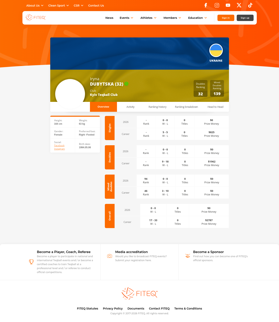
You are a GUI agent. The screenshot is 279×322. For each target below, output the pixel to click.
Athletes (148, 18)
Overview (103, 106)
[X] (239, 6)
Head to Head (215, 107)
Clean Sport (59, 6)
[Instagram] (216, 6)
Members (173, 18)
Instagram (59, 148)
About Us (35, 6)
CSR (79, 6)
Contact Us (96, 5)
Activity (130, 107)
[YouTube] (228, 6)
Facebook (59, 145)
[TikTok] (250, 6)
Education (198, 18)
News (109, 18)
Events (127, 18)
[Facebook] (205, 6)
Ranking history (157, 107)
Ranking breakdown (186, 107)
